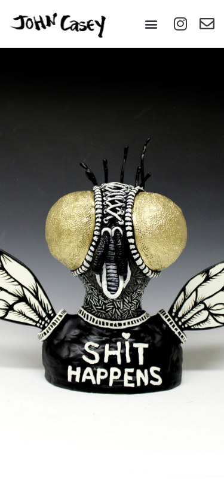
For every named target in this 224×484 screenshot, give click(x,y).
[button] (151, 24)
